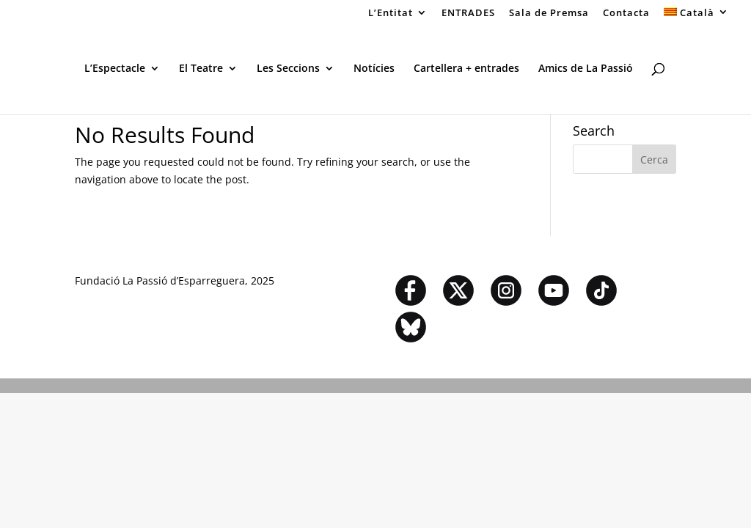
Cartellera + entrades (466, 69)
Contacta (626, 13)
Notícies (374, 69)
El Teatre (201, 69)
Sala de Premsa (549, 13)
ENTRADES (468, 13)
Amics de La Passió (585, 69)
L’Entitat (390, 13)
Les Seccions (288, 69)
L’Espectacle (114, 69)
